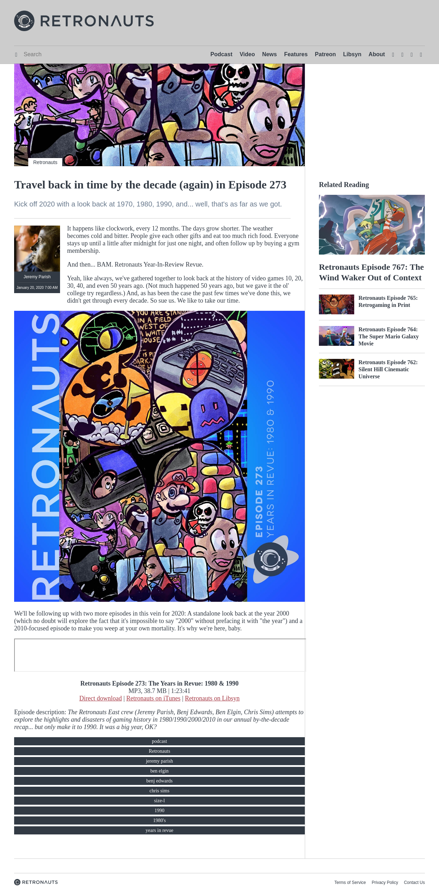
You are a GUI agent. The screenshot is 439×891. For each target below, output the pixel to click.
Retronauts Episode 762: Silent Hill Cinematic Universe (388, 369)
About (377, 54)
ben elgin (159, 771)
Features (296, 54)
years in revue (159, 830)
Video (247, 54)
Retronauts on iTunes (153, 698)
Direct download (100, 698)
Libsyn (352, 54)
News (269, 54)
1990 (160, 810)
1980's (159, 820)
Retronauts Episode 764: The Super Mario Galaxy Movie (388, 336)
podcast (159, 741)
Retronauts (45, 162)
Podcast (221, 54)
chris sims (159, 790)
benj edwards (159, 781)
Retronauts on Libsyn (212, 698)
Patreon (325, 54)
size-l (159, 800)
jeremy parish (159, 761)
